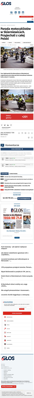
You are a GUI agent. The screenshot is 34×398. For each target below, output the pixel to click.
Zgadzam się (29, 392)
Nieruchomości (8, 320)
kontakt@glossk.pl (24, 198)
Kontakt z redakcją (7, 370)
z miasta (10, 42)
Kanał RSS (6, 378)
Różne (7, 348)
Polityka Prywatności (8, 375)
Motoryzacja (8, 316)
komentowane (13, 173)
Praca (6, 324)
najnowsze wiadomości (11, 25)
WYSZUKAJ (17, 237)
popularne (4, 173)
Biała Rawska (17, 42)
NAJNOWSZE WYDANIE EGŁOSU (26, 16)
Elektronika (8, 344)
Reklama (5, 373)
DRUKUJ (31, 45)
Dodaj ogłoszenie (17, 313)
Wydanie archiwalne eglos (9, 374)
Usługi (7, 328)
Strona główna (3, 25)
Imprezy (3, 42)
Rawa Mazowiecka (26, 42)
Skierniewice (17, 8)
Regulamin (6, 371)
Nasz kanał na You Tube (8, 377)
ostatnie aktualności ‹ (5, 128)
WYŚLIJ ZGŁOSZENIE (7, 386)
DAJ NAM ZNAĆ (17, 194)
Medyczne (7, 332)
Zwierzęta (7, 340)
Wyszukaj (30, 21)
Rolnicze (7, 336)
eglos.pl (17, 7)
